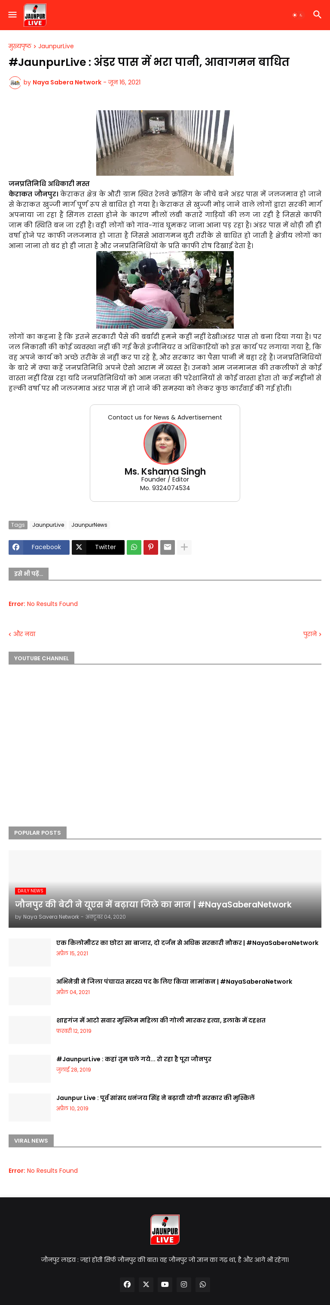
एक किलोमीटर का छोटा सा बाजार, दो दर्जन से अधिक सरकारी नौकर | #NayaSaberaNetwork (187, 942)
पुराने (310, 634)
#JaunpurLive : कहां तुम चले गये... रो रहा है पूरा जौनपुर (133, 1059)
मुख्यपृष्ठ (20, 46)
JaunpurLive (56, 46)
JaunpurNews (89, 524)
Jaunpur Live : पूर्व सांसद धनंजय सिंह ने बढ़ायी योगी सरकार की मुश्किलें (155, 1098)
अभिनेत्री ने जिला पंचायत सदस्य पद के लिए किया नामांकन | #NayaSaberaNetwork (174, 981)
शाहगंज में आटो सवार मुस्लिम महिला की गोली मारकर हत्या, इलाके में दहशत (161, 1020)
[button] (12, 15)
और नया (24, 634)
